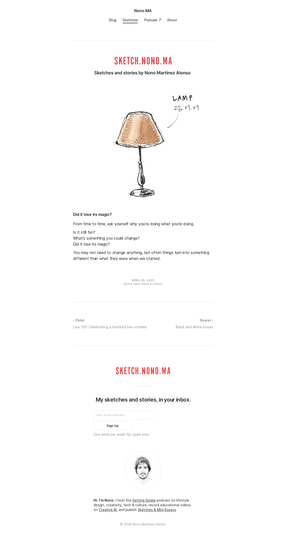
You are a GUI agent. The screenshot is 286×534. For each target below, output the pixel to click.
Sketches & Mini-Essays (157, 510)
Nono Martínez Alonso (149, 524)
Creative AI (108, 510)
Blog (112, 19)
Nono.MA (143, 10)
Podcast (151, 19)
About (172, 19)
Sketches (130, 19)
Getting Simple (144, 500)
